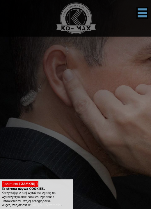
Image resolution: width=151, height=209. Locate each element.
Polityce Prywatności (46, 205)
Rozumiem (20, 183)
